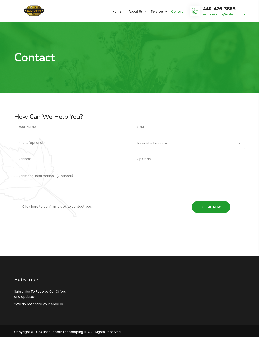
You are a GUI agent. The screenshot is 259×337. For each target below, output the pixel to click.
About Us (136, 11)
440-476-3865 (219, 9)
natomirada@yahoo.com (224, 14)
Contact (178, 11)
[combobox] (189, 143)
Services (157, 11)
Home (116, 11)
